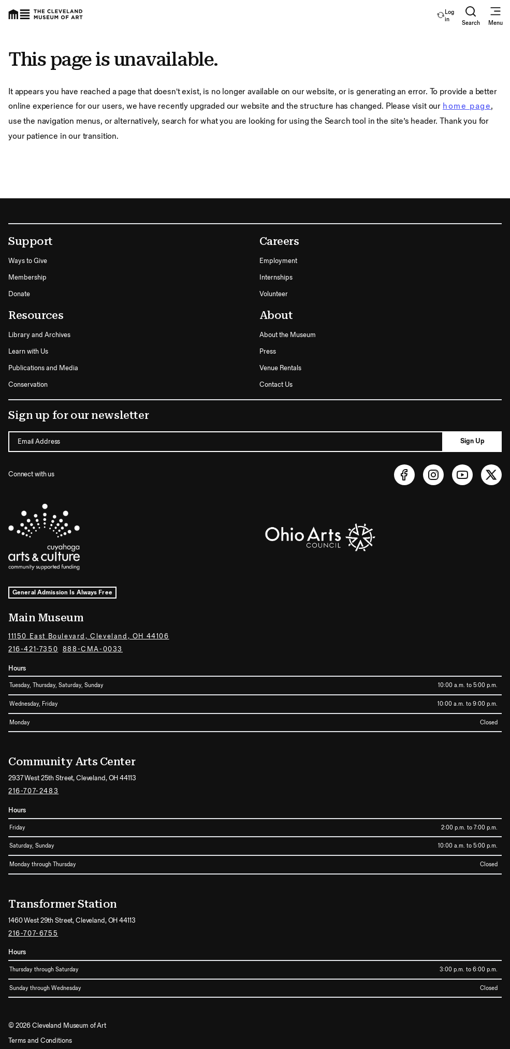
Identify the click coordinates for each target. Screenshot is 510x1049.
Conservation (28, 385)
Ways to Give (27, 261)
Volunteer (273, 294)
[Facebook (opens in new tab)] (404, 474)
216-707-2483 (33, 791)
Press (267, 351)
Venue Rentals (280, 368)
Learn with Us (28, 351)
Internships (276, 277)
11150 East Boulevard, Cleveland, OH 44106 (88, 636)
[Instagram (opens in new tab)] (433, 474)
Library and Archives (39, 335)
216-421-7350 (33, 649)
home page (467, 106)
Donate (19, 294)
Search (471, 15)
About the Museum (287, 335)
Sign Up (472, 441)
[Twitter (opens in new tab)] (491, 474)
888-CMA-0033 (93, 649)
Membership (27, 277)
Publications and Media (43, 368)
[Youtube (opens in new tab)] (462, 474)
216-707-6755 (33, 933)
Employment (278, 261)
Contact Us (276, 385)
